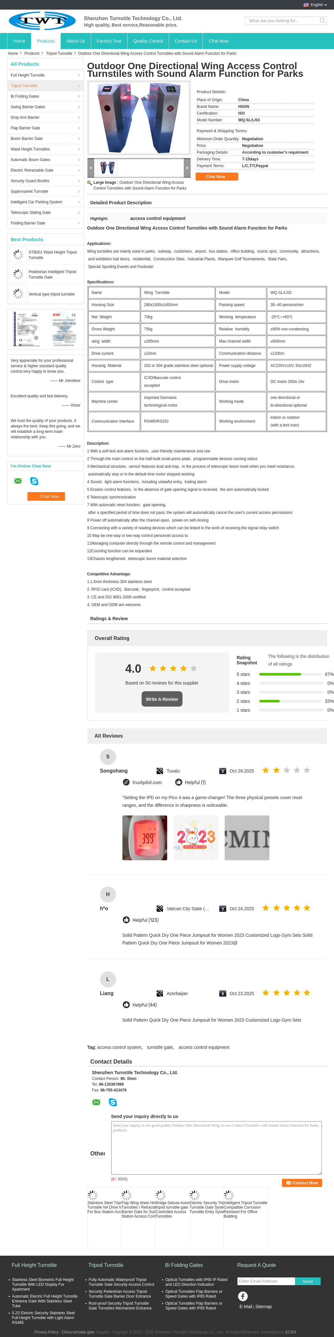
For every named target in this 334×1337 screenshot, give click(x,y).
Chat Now (218, 41)
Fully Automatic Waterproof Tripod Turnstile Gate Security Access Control (121, 1282)
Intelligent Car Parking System (36, 202)
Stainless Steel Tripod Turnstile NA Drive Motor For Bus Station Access (108, 1207)
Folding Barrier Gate (28, 223)
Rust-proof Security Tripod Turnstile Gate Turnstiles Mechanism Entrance (120, 1305)
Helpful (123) (146, 920)
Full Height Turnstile (28, 75)
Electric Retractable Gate (32, 170)
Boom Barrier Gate (27, 138)
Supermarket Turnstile (29, 191)
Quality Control (148, 41)
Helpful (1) (195, 782)
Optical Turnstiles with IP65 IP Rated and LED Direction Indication (197, 1282)
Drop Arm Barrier (25, 117)
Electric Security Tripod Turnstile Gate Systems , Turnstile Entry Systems (210, 1207)
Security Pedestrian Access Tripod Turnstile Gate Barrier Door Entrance (120, 1294)
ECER (291, 1332)
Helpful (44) (145, 1005)
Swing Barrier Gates (28, 107)
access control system (119, 1047)
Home (19, 41)
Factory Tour (109, 41)
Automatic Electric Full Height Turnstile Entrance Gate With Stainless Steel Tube (45, 1301)
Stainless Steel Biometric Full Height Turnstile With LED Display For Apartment (43, 1284)
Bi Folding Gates (25, 96)
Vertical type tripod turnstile (52, 294)
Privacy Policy (46, 1332)
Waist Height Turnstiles (30, 149)
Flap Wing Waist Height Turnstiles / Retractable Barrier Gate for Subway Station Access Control (142, 1210)
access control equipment (204, 1047)
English (317, 5)
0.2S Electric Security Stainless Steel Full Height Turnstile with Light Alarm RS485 (43, 1318)
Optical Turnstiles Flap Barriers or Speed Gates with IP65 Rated (194, 1294)
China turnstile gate (78, 1332)
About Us (75, 41)
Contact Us (186, 41)
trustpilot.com (147, 782)
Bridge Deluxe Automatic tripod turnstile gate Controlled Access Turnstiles (177, 1210)
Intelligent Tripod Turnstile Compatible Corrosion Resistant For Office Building (246, 1210)
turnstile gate (160, 1047)
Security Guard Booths (30, 181)
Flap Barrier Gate (25, 128)
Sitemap (263, 1306)
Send (308, 1281)
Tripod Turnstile (59, 53)
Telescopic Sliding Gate (31, 212)
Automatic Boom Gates (30, 160)
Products (46, 41)
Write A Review (162, 699)
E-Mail (246, 1306)
